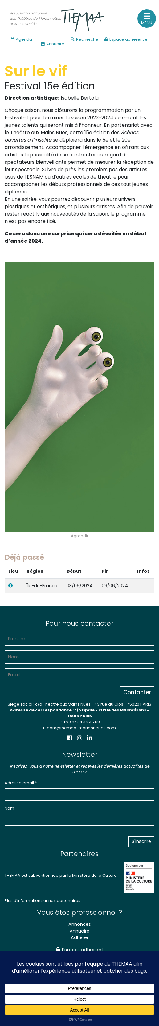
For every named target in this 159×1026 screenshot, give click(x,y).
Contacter (137, 692)
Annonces (79, 924)
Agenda (21, 39)
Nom (9, 808)
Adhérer (79, 937)
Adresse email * (21, 782)
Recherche (84, 39)
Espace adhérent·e (126, 39)
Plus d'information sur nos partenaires (42, 900)
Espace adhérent (80, 949)
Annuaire (52, 44)
